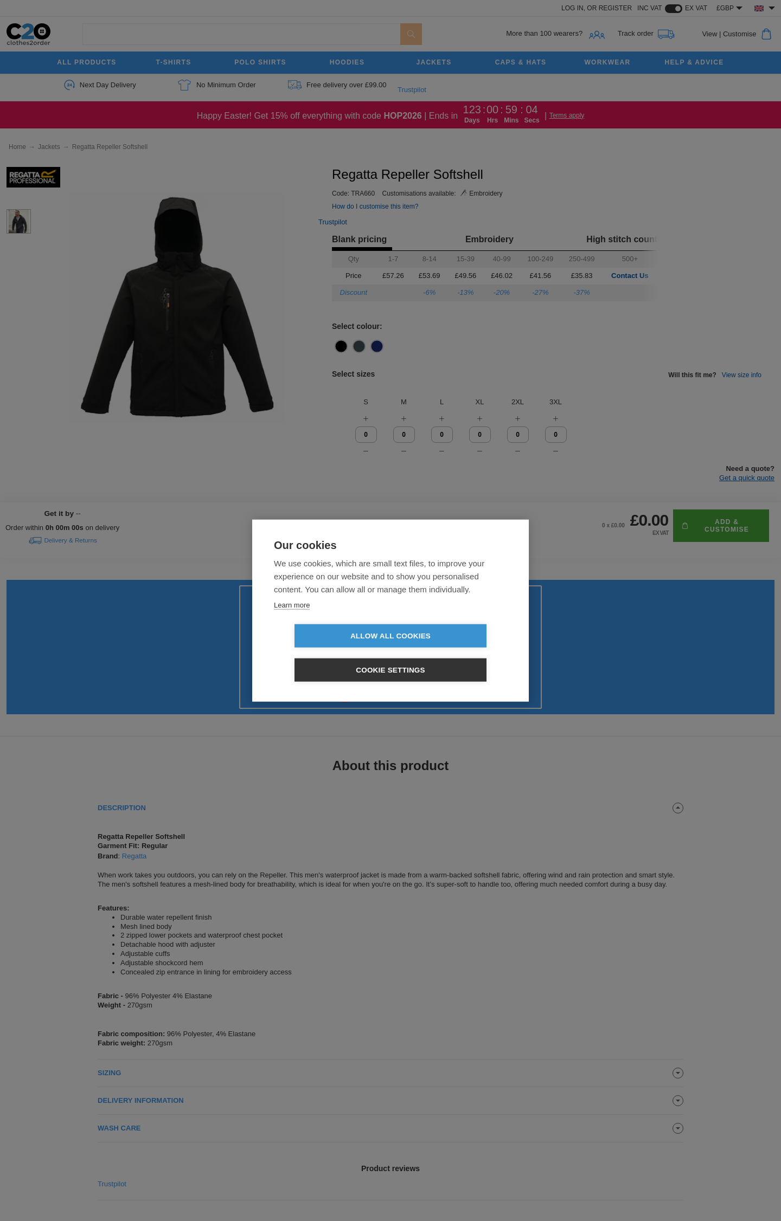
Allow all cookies (328, 653)
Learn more (292, 622)
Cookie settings (453, 653)
